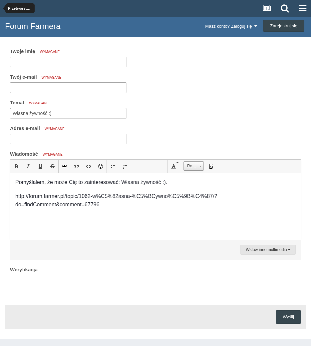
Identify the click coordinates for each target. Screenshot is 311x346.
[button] (16, 166)
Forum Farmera (33, 26)
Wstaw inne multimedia (268, 249)
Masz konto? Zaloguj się (231, 26)
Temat (29, 102)
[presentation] (60, 287)
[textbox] (155, 206)
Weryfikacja (24, 269)
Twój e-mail (35, 77)
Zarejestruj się (283, 25)
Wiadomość (36, 154)
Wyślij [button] (288, 316)
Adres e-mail (37, 128)
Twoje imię (35, 51)
